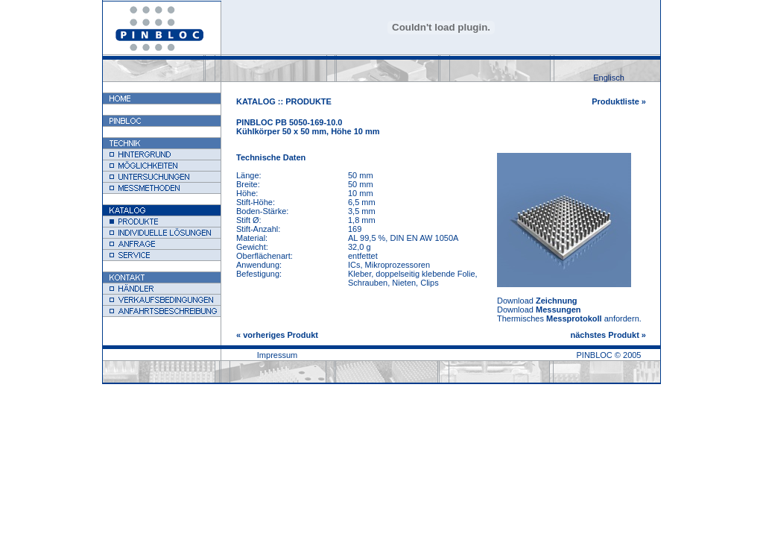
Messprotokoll (574, 318)
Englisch (608, 77)
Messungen (558, 309)
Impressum (277, 355)
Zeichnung (556, 300)
